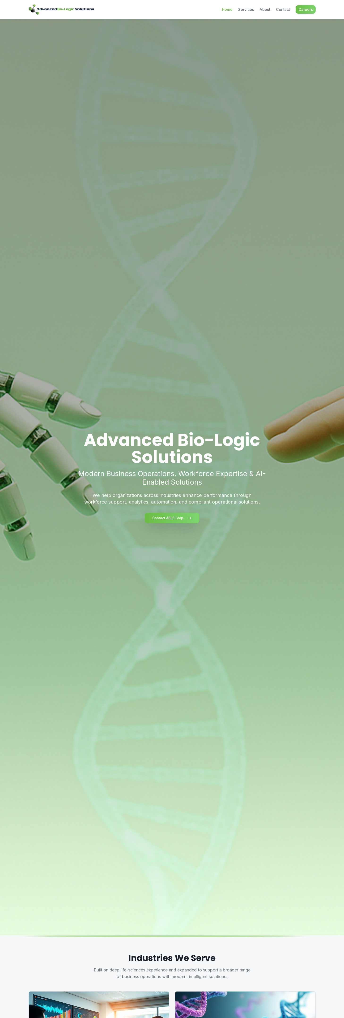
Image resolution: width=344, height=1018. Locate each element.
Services (246, 9)
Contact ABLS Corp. (172, 518)
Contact (283, 9)
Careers (305, 9)
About (264, 9)
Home (227, 9)
